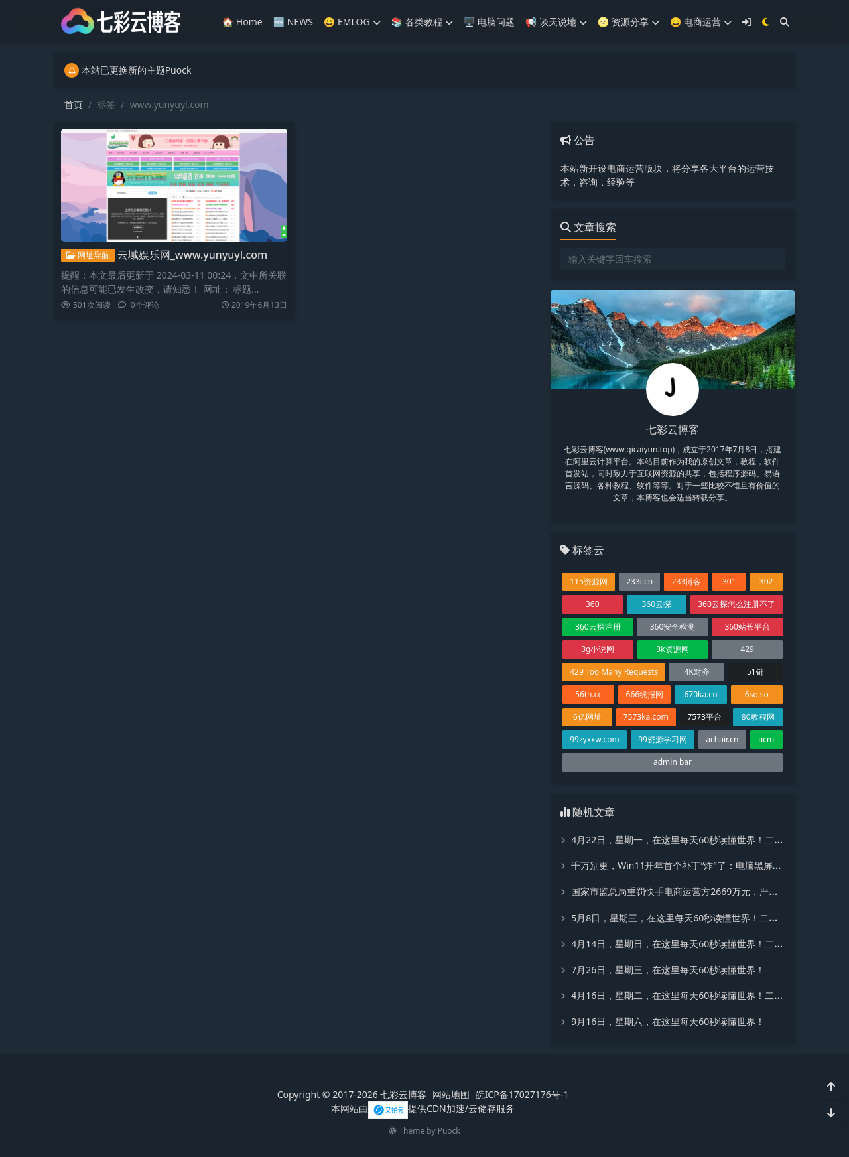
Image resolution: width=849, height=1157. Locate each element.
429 (747, 649)
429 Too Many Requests (614, 671)
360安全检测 (673, 626)
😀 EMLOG (352, 21)
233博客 (687, 581)
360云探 (656, 604)
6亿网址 (587, 716)
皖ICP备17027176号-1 (522, 1094)
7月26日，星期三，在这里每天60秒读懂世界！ (668, 969)
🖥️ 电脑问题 (489, 21)
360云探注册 (598, 626)
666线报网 (645, 694)
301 (729, 581)
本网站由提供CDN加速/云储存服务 (423, 1108)
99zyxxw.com (595, 739)
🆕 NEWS (293, 21)
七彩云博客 (403, 1094)
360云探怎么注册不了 (736, 604)
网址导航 (87, 255)
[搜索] (785, 21)
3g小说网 (597, 649)
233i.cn (639, 581)
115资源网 (589, 581)
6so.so (757, 694)
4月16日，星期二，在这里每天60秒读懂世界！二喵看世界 (691, 995)
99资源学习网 (662, 739)
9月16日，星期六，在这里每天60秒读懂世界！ (668, 1021)
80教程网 (758, 716)
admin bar (672, 762)
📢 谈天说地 (556, 21)
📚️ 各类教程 (422, 21)
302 (766, 581)
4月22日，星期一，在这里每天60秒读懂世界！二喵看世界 (691, 839)
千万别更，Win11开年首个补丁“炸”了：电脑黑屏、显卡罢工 (694, 865)
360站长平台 (747, 626)
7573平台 (704, 716)
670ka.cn (700, 694)
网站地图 (451, 1094)
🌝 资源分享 (628, 21)
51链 (755, 671)
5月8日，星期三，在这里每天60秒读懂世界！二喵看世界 (688, 918)
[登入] (747, 21)
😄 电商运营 (701, 21)
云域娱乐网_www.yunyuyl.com (192, 254)
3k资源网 (672, 649)
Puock (449, 1130)
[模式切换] (766, 21)
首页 (73, 104)
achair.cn (722, 739)
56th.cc (588, 694)
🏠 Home (242, 21)
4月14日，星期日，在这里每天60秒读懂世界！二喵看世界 (691, 943)
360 (593, 604)
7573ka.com (646, 716)
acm (766, 739)
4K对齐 (696, 671)
